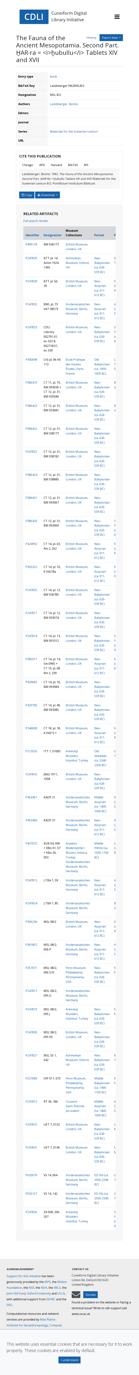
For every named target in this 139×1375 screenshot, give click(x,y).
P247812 (31, 1102)
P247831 (31, 1147)
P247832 (31, 304)
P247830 (31, 1032)
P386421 (31, 498)
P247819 (31, 1009)
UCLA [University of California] (61, 1293)
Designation (52, 235)
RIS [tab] (86, 165)
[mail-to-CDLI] (76, 1296)
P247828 (31, 281)
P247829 (31, 258)
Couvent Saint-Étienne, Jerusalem (75, 1106)
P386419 (31, 383)
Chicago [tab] (27, 165)
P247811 (31, 613)
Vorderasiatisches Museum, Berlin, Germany (78, 308)
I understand (69, 1360)
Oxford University (39, 1293)
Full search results (35, 221)
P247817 (31, 991)
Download (46, 195)
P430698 (31, 360)
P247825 (31, 590)
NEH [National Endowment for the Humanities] (44, 1288)
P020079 (31, 1175)
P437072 (31, 843)
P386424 (31, 475)
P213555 (31, 751)
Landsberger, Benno (64, 104)
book (53, 76)
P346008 (31, 728)
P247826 (31, 1212)
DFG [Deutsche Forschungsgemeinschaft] (9, 1305)
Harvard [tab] (56, 165)
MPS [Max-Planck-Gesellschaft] (48, 1282)
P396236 (31, 922)
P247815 (31, 1124)
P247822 (31, 452)
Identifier (32, 235)
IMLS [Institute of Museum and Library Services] (57, 1288)
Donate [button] (91, 1295)
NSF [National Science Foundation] (31, 1288)
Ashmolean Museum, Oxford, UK (77, 262)
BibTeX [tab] (73, 165)
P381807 (31, 945)
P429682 (31, 682)
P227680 (31, 1078)
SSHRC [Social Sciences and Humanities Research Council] (50, 1299)
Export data (110, 38)
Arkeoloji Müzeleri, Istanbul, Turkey (77, 755)
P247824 (31, 903)
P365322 (31, 567)
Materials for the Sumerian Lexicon (74, 131)
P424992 (31, 544)
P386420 (31, 521)
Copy (27, 195)
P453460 (31, 820)
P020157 (31, 1194)
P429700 (31, 705)
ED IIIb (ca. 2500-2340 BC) (101, 1179)
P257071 (31, 968)
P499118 (31, 244)
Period (99, 235)
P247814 (31, 636)
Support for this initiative (24, 1276)
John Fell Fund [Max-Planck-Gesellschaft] (16, 1293)
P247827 (31, 1055)
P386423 (31, 406)
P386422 (31, 429)
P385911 (31, 659)
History (91, 38)
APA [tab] (42, 165)
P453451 (31, 797)
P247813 (31, 880)
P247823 (31, 327)
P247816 (31, 774)
